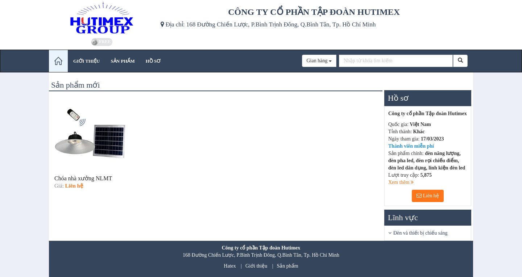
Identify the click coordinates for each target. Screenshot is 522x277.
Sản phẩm (287, 266)
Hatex (230, 266)
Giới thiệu (256, 266)
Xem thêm (401, 182)
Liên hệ (428, 195)
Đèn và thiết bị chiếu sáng (420, 233)
